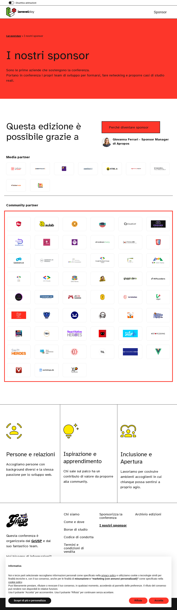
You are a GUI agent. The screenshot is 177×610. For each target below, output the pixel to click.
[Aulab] (46, 224)
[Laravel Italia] (158, 297)
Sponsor (160, 12)
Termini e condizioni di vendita (74, 548)
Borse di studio (76, 529)
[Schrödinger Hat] (102, 334)
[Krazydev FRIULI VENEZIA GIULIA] (160, 169)
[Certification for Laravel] (16, 169)
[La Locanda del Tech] (102, 297)
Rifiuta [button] (138, 600)
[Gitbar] (102, 279)
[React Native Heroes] (74, 334)
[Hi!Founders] (158, 279)
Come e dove (74, 522)
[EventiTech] (88, 169)
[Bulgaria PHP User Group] (102, 224)
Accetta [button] (158, 600)
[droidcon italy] (102, 242)
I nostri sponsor (113, 525)
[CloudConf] (130, 224)
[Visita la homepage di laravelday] (23, 12)
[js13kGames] (74, 297)
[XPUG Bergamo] (74, 370)
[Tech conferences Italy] (46, 352)
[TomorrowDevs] (130, 352)
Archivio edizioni (148, 514)
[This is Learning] (102, 352)
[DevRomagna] (46, 242)
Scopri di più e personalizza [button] (30, 600)
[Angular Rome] (18, 224)
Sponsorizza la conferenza (110, 516)
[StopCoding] (158, 334)
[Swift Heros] (18, 352)
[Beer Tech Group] (74, 224)
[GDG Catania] (102, 260)
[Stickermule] (16, 185)
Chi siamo (72, 514)
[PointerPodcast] (18, 334)
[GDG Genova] (130, 260)
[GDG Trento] (158, 260)
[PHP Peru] (158, 315)
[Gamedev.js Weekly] (46, 260)
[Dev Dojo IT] (64, 169)
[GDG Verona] (74, 279)
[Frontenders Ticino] (158, 242)
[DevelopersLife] (18, 242)
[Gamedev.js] (18, 260)
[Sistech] (130, 334)
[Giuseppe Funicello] (130, 279)
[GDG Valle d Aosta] (18, 279)
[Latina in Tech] (46, 315)
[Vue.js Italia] (158, 352)
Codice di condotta (79, 537)
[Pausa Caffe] (102, 315)
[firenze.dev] (130, 242)
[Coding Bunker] (158, 224)
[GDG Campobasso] (74, 260)
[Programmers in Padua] (46, 334)
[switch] (22, 3)
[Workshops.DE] (46, 370)
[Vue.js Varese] (18, 370)
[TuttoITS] (40, 185)
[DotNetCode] (74, 242)
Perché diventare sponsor (134, 129)
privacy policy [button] (108, 575)
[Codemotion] (40, 169)
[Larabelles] (130, 297)
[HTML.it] (112, 169)
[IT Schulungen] (46, 297)
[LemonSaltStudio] (74, 315)
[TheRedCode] (74, 352)
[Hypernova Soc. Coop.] (136, 169)
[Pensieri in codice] (130, 315)
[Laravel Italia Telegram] (18, 315)
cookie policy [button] (15, 582)
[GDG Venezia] (46, 279)
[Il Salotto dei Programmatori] (18, 297)
